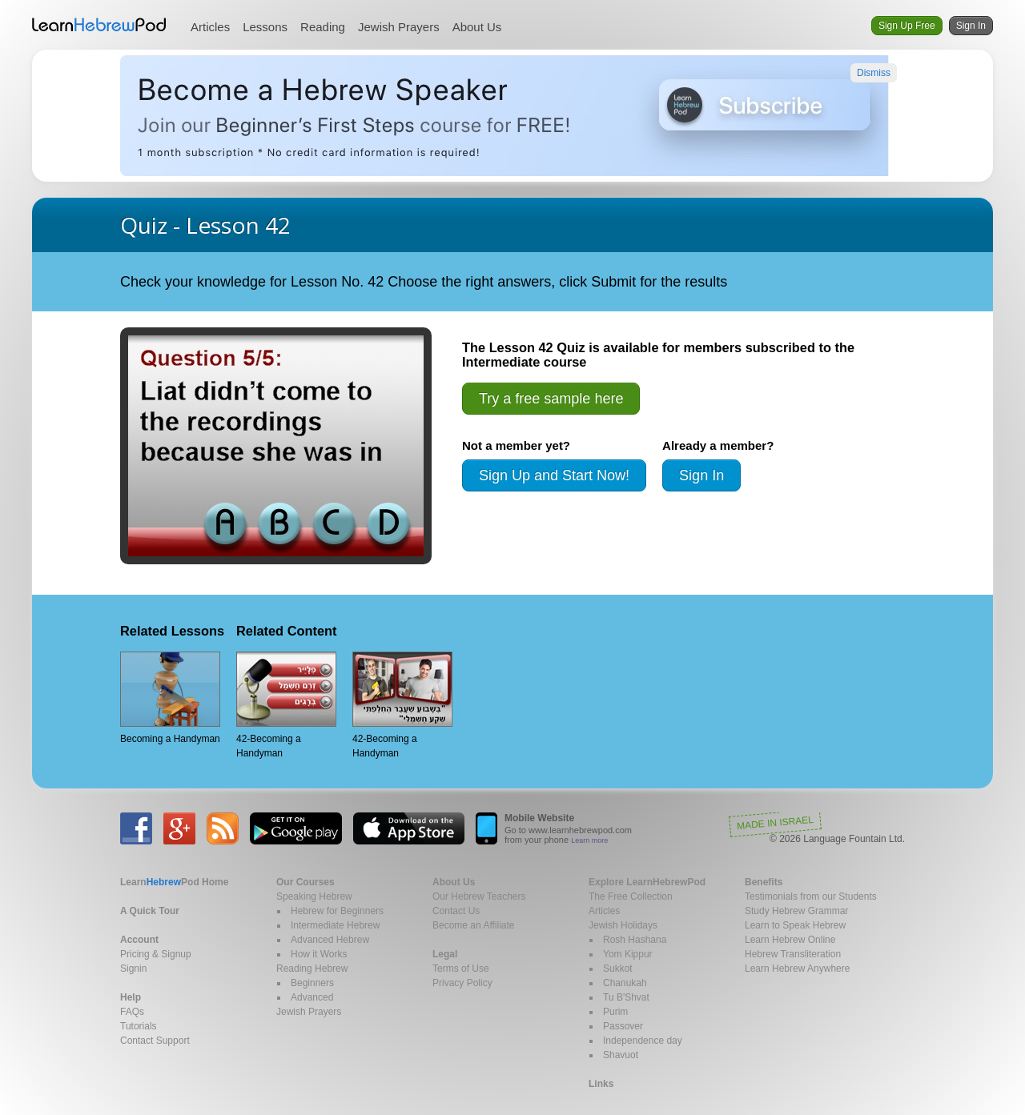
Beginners (312, 983)
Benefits (763, 882)
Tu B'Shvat (626, 997)
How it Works (319, 954)
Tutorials (138, 1026)
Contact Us (456, 910)
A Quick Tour (149, 910)
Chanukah (625, 983)
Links (601, 1083)
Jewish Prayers (399, 27)
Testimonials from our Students (811, 896)
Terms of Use (460, 968)
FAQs (132, 1011)
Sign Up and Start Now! (554, 475)
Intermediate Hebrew (335, 925)
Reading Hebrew (312, 968)
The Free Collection (631, 896)
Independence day (642, 1040)
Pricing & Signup (155, 954)
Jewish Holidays (623, 925)
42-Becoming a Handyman (286, 705)
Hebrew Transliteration (793, 954)
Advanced (312, 997)
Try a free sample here (551, 399)
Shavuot (620, 1055)
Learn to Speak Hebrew (795, 925)
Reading (322, 27)
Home (174, 882)
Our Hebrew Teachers (479, 896)
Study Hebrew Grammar (796, 910)
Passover (623, 1026)
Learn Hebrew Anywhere (797, 968)
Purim (615, 1011)
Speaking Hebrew (314, 896)
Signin (133, 968)
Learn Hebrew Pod (99, 25)
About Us (477, 27)
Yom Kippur (628, 954)
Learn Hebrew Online (790, 939)
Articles (210, 27)
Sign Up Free (906, 25)
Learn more (589, 840)
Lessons (265, 27)
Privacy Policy (462, 983)
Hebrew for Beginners (337, 910)
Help (130, 997)
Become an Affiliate (473, 925)
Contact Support (155, 1040)
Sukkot (618, 968)
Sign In (971, 25)
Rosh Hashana (634, 939)
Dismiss (873, 72)
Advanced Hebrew (330, 939)
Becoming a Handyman (170, 698)
